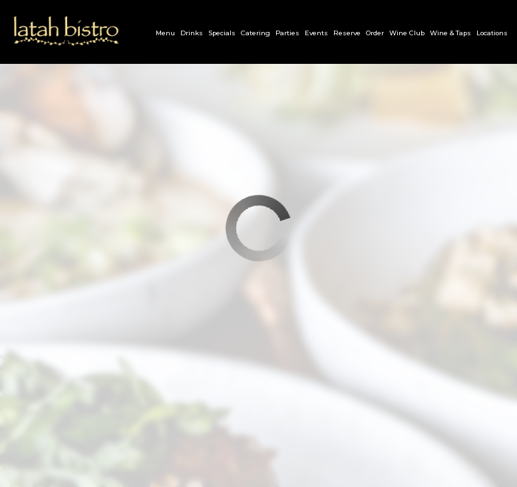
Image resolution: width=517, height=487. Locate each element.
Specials (222, 33)
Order (375, 33)
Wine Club (407, 33)
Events (316, 33)
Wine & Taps (450, 33)
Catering (255, 33)
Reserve (347, 33)
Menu (165, 33)
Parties (287, 33)
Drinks (191, 33)
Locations (492, 33)
